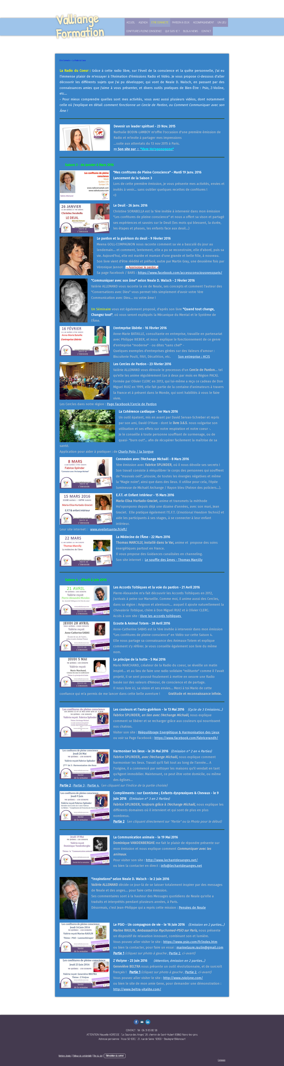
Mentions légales (65, 1055)
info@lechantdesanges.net (181, 866)
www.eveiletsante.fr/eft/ (108, 529)
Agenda (143, 22)
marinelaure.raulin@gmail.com (199, 947)
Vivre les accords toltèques (161, 616)
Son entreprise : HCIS (194, 357)
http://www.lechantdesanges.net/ (172, 860)
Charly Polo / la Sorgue (136, 452)
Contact (206, 31)
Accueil (130, 22)
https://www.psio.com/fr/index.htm (190, 942)
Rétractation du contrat (115, 1055)
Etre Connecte (159, 22)
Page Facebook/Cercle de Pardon (132, 404)
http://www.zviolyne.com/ (183, 978)
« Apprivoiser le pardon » (142, 267)
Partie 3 (79, 785)
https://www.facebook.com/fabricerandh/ (186, 738)
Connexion (221, 1060)
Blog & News (190, 31)
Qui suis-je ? (172, 31)
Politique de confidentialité (82, 1055)
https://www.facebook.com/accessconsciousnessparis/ (180, 273)
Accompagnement (203, 22)
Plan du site (97, 1055)
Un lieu (222, 22)
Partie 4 (93, 785)
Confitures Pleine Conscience (144, 31)
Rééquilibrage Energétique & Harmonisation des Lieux (178, 732)
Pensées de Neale (192, 908)
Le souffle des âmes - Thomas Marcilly (173, 560)
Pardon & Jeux (180, 22)
